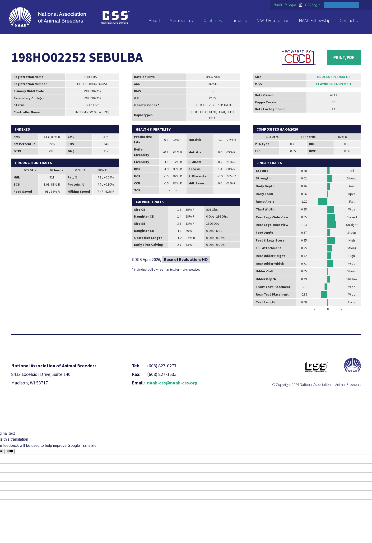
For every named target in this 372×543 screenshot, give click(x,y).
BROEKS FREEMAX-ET (333, 77)
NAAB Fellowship (314, 20)
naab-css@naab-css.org (172, 383)
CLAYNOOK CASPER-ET (333, 84)
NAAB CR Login (285, 4)
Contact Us (350, 20)
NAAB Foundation (273, 20)
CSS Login (312, 4)
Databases (212, 20)
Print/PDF (343, 57)
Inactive (92, 105)
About (154, 20)
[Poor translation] (10, 451)
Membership (181, 20)
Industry (239, 20)
